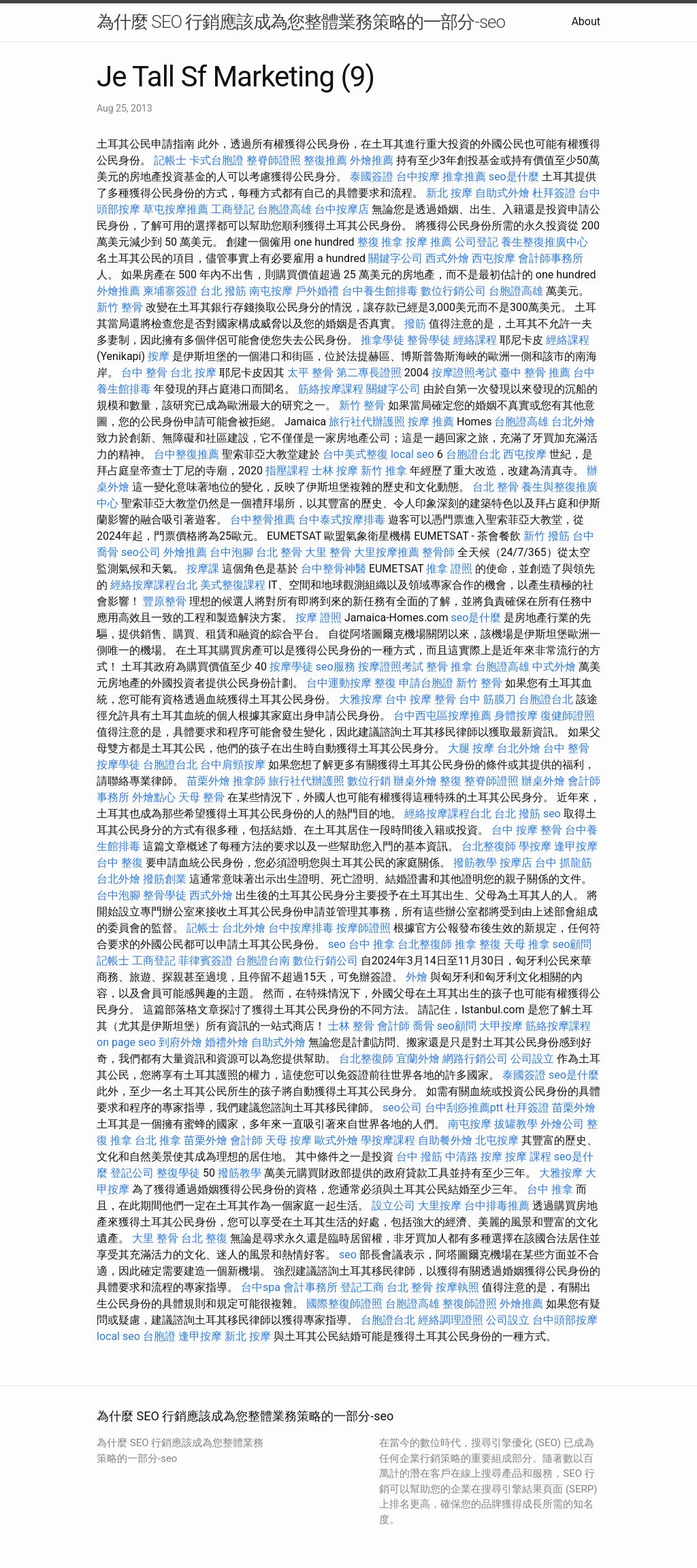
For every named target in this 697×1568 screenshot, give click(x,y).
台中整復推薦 (186, 454)
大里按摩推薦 (386, 552)
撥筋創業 (165, 878)
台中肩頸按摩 (232, 764)
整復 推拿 (380, 241)
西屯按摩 (493, 258)
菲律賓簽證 (205, 960)
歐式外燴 (336, 1140)
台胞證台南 (263, 960)
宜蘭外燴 (418, 1058)
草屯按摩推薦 (175, 209)
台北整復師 (488, 846)
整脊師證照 (273, 160)
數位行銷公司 (453, 290)
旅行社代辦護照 (367, 421)
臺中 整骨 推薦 (535, 372)
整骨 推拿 (449, 666)
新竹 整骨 (120, 307)
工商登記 (233, 209)
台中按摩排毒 (301, 927)
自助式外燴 (502, 192)
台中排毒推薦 (497, 1205)
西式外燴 (447, 258)
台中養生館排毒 (380, 290)
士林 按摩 (335, 470)
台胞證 (159, 1336)
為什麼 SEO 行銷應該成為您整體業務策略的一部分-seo (301, 22)
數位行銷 (369, 780)
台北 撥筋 (223, 290)
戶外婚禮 (317, 290)
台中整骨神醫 (333, 568)
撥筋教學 (475, 862)
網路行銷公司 (475, 1058)
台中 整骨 (144, 372)
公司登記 (476, 241)
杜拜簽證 (554, 192)
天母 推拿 (527, 944)
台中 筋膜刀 (487, 699)
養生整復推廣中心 (544, 241)
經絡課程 (475, 339)
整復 (385, 682)
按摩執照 (457, 1287)
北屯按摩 (497, 1140)
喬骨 (423, 1025)
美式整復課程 (232, 584)
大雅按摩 (361, 699)
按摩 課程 (528, 1156)
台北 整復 (204, 1238)
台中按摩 (418, 176)
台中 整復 (120, 862)
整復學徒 (178, 1172)
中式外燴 (554, 666)
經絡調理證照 (450, 1319)
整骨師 (438, 552)
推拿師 (249, 780)
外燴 (416, 976)
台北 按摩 (193, 372)
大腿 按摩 (471, 748)
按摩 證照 (318, 617)
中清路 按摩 (473, 1156)
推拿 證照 (449, 568)
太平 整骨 (310, 372)
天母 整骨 (201, 797)
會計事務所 (310, 1287)
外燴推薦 (371, 160)
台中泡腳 (231, 552)
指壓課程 (287, 470)
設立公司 (393, 1205)
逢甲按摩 (576, 846)
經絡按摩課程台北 (153, 584)
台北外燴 (573, 421)
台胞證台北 (473, 454)
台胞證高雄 (284, 209)
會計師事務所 (550, 258)
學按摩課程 (388, 1140)
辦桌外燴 (415, 780)
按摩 (158, 356)
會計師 (393, 1025)
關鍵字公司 (395, 258)
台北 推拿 (158, 1140)
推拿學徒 (382, 339)
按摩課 (203, 568)
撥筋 (415, 323)
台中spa (260, 1287)
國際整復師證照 (344, 1303)
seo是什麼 (514, 176)
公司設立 (532, 1058)
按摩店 (516, 862)
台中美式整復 (355, 454)
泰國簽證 (371, 176)
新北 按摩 (449, 192)
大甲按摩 (501, 1025)
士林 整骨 (351, 1025)
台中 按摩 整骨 (420, 699)
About (585, 21)
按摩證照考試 (464, 372)
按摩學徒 (291, 666)
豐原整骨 (165, 601)
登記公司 (132, 1172)
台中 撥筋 (419, 1156)
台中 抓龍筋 (563, 862)
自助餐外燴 (445, 1140)
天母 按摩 (288, 1140)
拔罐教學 (516, 1123)
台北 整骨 (495, 486)
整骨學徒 (429, 339)
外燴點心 (154, 797)
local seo (412, 454)
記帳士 (170, 160)
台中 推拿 (371, 944)
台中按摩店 (341, 209)
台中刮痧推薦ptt (464, 1107)
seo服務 (335, 666)
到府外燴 (180, 1042)
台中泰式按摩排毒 (341, 519)
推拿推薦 (464, 176)
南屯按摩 (271, 290)
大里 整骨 (328, 552)
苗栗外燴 (208, 780)
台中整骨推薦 (262, 519)
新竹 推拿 (384, 470)
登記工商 (362, 1287)
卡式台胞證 (216, 160)
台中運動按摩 (339, 682)
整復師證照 (469, 1303)
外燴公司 (562, 1123)
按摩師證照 (363, 927)
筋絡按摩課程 (330, 388)
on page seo (126, 1042)
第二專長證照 (369, 372)
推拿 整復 (478, 944)
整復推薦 (325, 160)
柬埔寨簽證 (170, 290)
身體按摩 (516, 715)
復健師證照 (567, 715)
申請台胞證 (426, 682)
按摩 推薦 (429, 241)
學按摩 (535, 846)
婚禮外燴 (226, 1042)
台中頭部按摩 (565, 1319)
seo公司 (141, 552)
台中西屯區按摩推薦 (442, 715)
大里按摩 (439, 1205)
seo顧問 (572, 944)
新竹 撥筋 (546, 535)
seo (552, 813)
